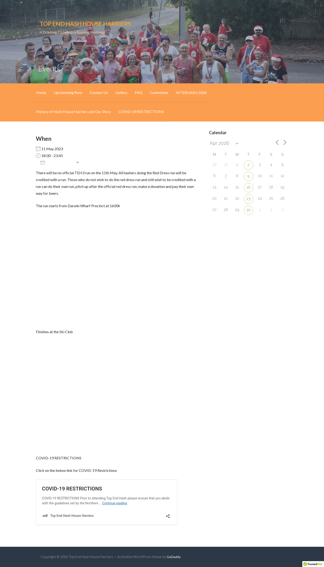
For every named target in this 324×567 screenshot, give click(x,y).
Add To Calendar (57, 162)
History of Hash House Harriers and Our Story (73, 111)
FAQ (138, 92)
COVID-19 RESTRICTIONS (141, 111)
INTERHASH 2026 (191, 92)
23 (248, 198)
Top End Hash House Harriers (85, 23)
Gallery (121, 92)
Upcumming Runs (68, 92)
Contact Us (99, 92)
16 (248, 187)
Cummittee (159, 92)
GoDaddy (174, 557)
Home (41, 92)
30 (248, 210)
